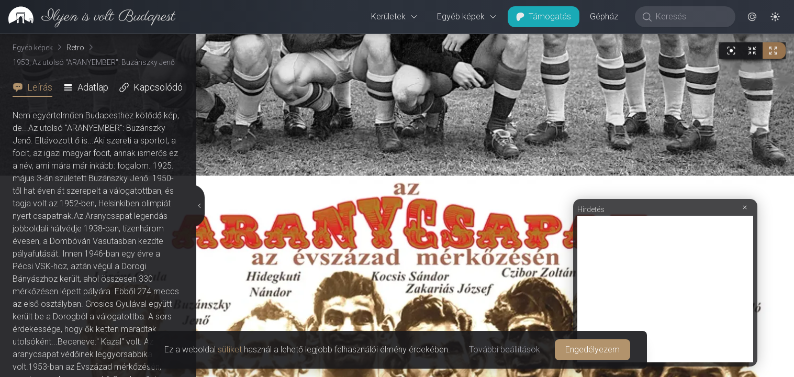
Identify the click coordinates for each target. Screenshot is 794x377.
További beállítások (504, 349)
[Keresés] (691, 16)
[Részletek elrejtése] (199, 206)
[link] (87, 16)
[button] (752, 16)
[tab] (36, 87)
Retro (75, 47)
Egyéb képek (467, 16)
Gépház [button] (604, 16)
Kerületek (394, 16)
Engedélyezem (592, 349)
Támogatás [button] (543, 16)
